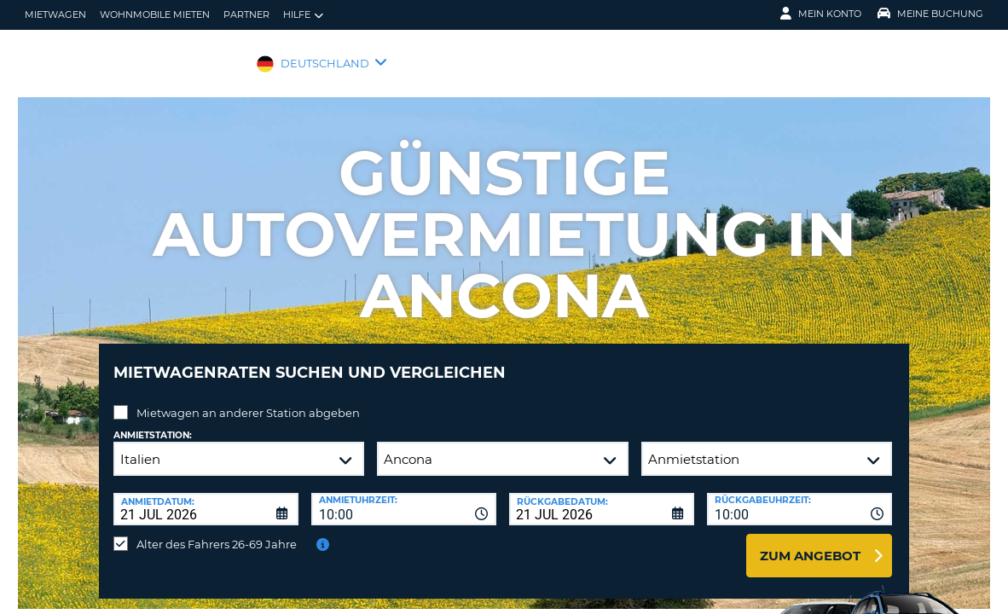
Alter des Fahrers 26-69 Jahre (216, 531)
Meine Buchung (930, 14)
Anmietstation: (152, 422)
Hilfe (303, 15)
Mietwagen (55, 14)
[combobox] (404, 496)
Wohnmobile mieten (155, 14)
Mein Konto (820, 14)
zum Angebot (810, 543)
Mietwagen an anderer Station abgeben (248, 400)
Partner (246, 14)
